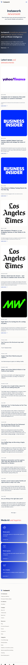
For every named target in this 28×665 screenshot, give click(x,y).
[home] (5, 2)
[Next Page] (14, 513)
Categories (3, 637)
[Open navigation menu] (26, 2)
